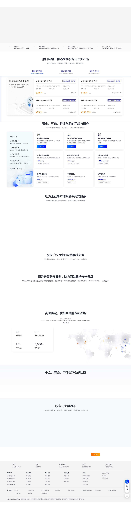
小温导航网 (44, 496)
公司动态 (47, 484)
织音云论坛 (86, 481)
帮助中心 (28, 478)
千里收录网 (17, 496)
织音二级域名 (86, 478)
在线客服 (127, 487)
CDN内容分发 (11, 484)
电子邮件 (104, 478)
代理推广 (66, 481)
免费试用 (95, 457)
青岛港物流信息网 (86, 493)
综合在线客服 (105, 476)
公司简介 (47, 478)
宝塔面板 (28, 487)
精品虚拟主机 (11, 481)
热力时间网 (98, 493)
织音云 (16, 493)
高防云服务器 (11, 478)
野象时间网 (71, 493)
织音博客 (57, 493)
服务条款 (47, 487)
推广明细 (66, 484)
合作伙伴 (66, 478)
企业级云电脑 (11, 487)
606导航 (30, 496)
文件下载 (28, 481)
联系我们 (47, 481)
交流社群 (85, 487)
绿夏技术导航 (112, 493)
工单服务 (28, 484)
